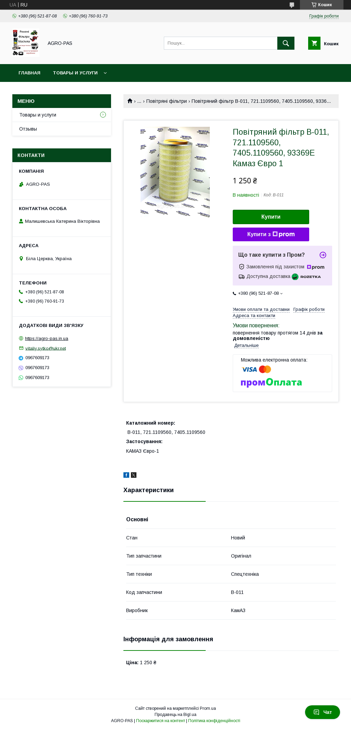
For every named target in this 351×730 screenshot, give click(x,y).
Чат (322, 712)
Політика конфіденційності (214, 720)
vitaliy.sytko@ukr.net (45, 348)
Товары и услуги (75, 72)
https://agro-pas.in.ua (46, 338)
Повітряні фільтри (166, 101)
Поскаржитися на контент (160, 720)
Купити (271, 217)
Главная (29, 72)
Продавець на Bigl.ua (175, 714)
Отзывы (28, 129)
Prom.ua (208, 708)
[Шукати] (285, 43)
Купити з (270, 234)
